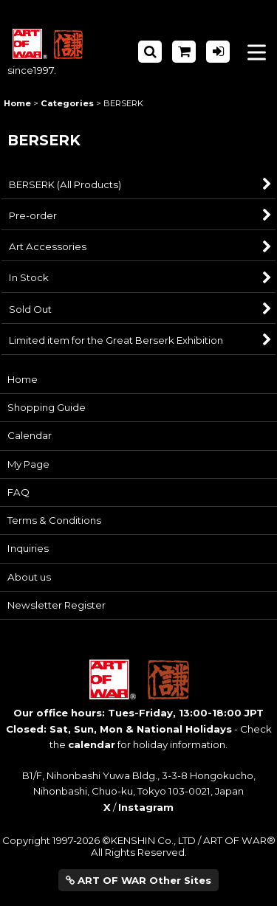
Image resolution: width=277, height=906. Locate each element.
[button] (150, 52)
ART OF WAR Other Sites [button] (138, 880)
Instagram (146, 807)
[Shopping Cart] (184, 52)
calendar (91, 744)
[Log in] (218, 52)
